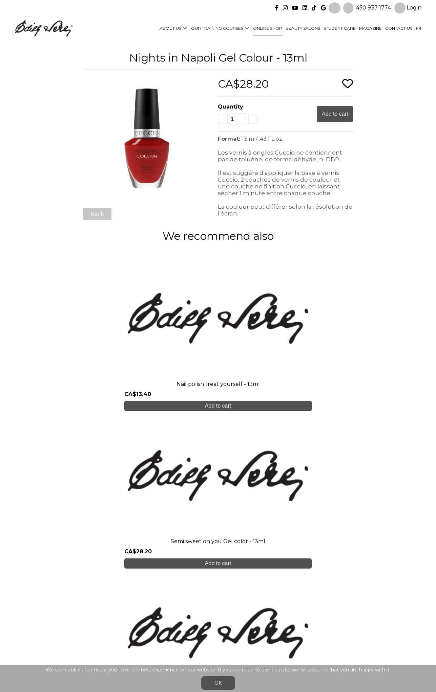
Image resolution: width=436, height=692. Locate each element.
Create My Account (218, 549)
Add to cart (335, 114)
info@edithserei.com (143, 645)
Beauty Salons (303, 27)
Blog (122, 631)
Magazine (370, 27)
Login (407, 7)
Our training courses (217, 27)
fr (418, 27)
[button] (206, 83)
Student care (134, 618)
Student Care (340, 27)
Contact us (398, 27)
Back (97, 214)
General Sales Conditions (198, 648)
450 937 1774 (373, 7)
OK (218, 683)
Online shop (267, 27)
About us (170, 27)
